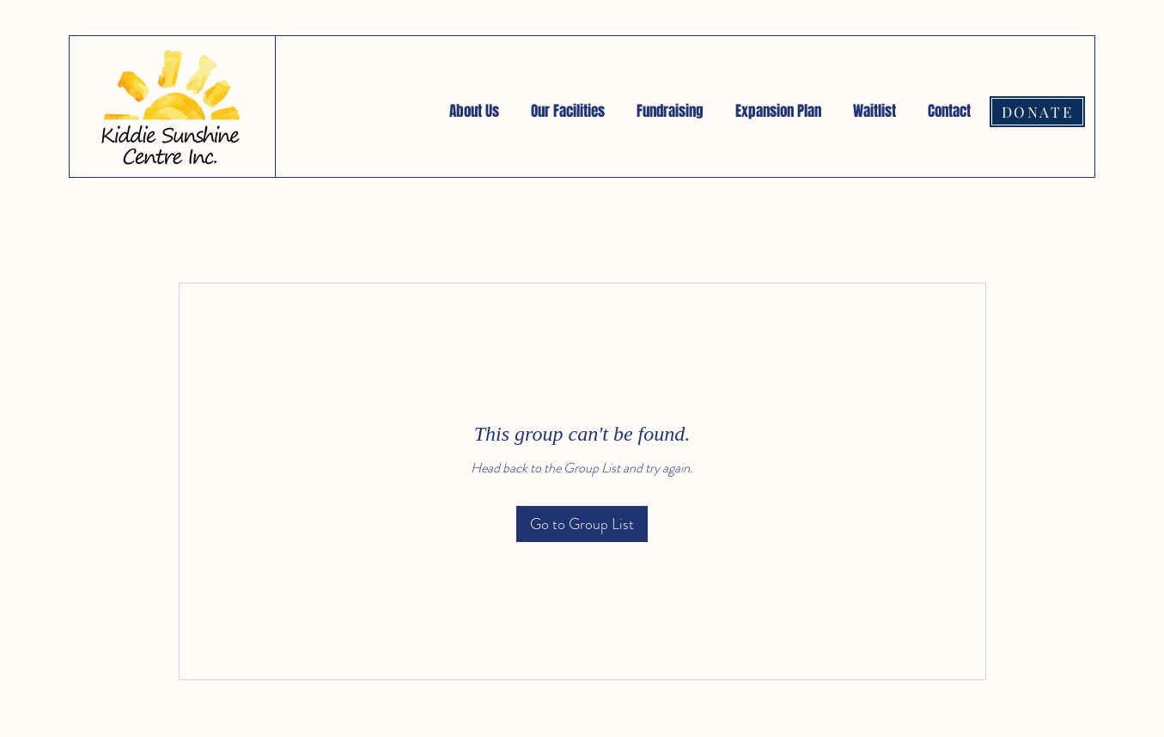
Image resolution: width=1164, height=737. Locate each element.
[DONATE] (1037, 111)
